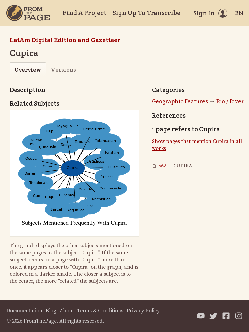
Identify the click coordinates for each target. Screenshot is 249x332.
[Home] (28, 13)
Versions (63, 69)
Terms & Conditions (100, 310)
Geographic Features (180, 101)
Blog (51, 310)
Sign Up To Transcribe (146, 12)
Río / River (230, 101)
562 (162, 166)
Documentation (24, 310)
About (67, 310)
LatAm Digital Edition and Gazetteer (65, 40)
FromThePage (40, 321)
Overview (28, 69)
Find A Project (84, 12)
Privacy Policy (143, 310)
